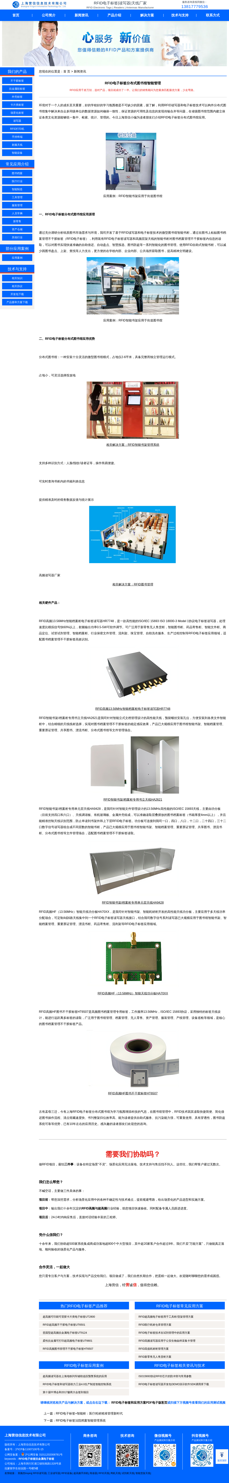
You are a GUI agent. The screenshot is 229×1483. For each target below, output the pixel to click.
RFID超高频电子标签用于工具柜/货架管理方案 (166, 1316)
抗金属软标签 (17, 88)
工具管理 (17, 197)
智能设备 (17, 152)
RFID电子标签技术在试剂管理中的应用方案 (164, 1332)
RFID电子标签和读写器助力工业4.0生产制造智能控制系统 (77, 1384)
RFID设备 (66, 1473)
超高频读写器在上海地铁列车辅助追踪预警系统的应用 (75, 1376)
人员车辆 (17, 213)
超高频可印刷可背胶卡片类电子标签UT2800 (69, 1316)
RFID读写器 (39, 1473)
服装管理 (17, 205)
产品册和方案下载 (17, 302)
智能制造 (17, 189)
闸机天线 (115, 1473)
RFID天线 (103, 1473)
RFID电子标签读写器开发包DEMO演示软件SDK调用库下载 (174, 1384)
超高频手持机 (80, 1473)
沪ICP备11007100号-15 (29, 1449)
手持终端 (17, 136)
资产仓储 (17, 229)
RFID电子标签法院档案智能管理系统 (81, 1420)
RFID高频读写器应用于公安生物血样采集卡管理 (167, 1340)
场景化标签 (17, 112)
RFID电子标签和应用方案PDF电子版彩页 (139, 1402)
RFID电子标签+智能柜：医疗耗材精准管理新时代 (89, 1413)
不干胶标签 (17, 80)
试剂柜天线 (128, 1473)
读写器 (17, 120)
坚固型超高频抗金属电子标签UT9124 (65, 1332)
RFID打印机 (17, 128)
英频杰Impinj (25, 1473)
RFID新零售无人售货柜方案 (155, 1356)
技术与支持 (180, 15)
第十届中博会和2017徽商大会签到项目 (66, 1392)
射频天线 (17, 144)
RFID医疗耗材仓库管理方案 (155, 1324)
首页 (15, 15)
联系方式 (213, 15)
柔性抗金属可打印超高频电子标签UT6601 (67, 1340)
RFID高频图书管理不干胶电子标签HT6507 (68, 1348)
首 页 (66, 71)
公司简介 (49, 15)
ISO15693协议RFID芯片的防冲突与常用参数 (165, 1376)
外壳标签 (17, 96)
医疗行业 (17, 181)
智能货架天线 (142, 1473)
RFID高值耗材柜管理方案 (154, 1348)
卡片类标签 (17, 104)
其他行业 (17, 237)
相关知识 (17, 278)
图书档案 (17, 173)
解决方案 (147, 15)
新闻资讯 (81, 15)
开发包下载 (17, 294)
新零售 (17, 221)
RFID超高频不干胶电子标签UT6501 (64, 1324)
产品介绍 (114, 15)
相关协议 (17, 286)
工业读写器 (54, 1473)
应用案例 (17, 257)
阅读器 (93, 1473)
